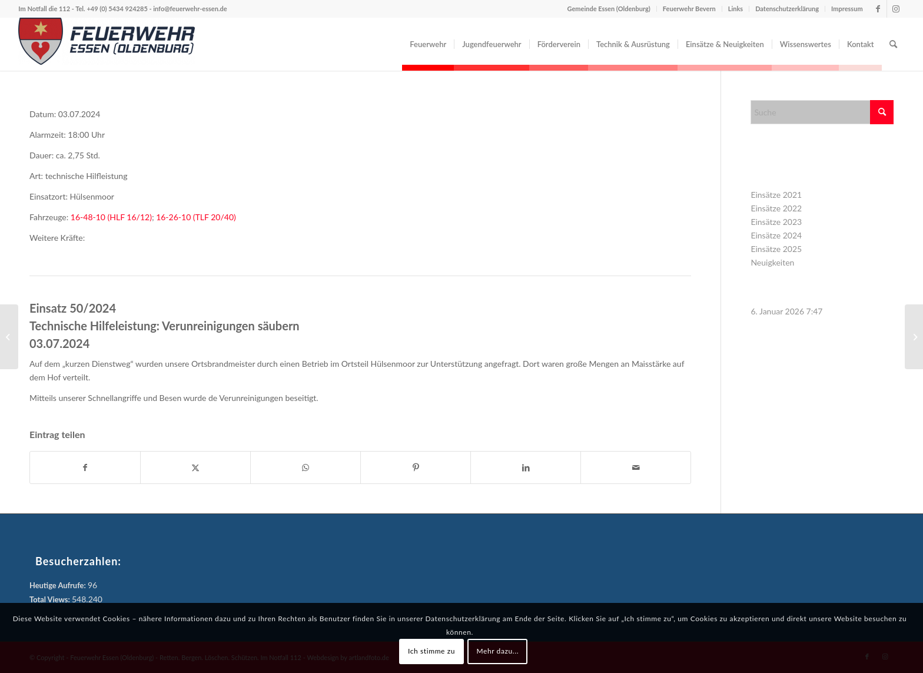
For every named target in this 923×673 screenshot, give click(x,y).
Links (735, 8)
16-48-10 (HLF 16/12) (111, 217)
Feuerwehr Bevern (689, 8)
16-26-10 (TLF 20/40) (196, 217)
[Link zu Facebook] (878, 9)
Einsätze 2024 (776, 235)
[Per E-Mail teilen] (635, 467)
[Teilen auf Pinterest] (415, 467)
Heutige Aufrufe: (58, 585)
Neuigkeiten (772, 262)
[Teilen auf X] (195, 467)
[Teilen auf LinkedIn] (525, 467)
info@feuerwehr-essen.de (190, 8)
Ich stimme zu (431, 651)
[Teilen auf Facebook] (85, 467)
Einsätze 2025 (776, 249)
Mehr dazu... (497, 651)
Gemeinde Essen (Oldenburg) (608, 8)
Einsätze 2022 (776, 208)
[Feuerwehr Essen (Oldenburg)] (106, 44)
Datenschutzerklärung (787, 8)
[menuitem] (428, 44)
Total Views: (50, 599)
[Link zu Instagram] (896, 9)
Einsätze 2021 (776, 195)
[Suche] (893, 44)
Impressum (847, 8)
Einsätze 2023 (776, 222)
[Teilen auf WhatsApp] (305, 467)
